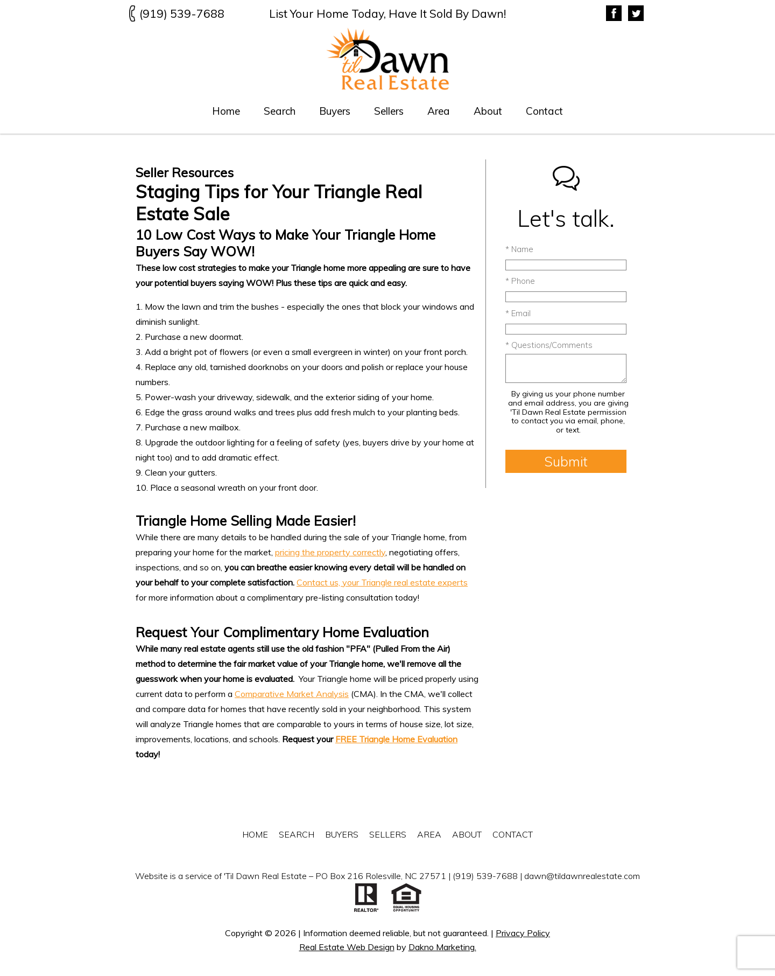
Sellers (389, 110)
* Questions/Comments (549, 345)
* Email (518, 313)
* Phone (520, 281)
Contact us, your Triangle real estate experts (382, 582)
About (488, 110)
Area (438, 110)
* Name (519, 249)
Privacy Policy (523, 933)
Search (279, 110)
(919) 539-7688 (485, 875)
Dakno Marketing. (442, 947)
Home (226, 110)
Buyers (334, 110)
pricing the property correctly (330, 552)
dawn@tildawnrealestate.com (582, 875)
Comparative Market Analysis (292, 693)
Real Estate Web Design (346, 947)
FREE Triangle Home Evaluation (396, 739)
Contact (544, 110)
